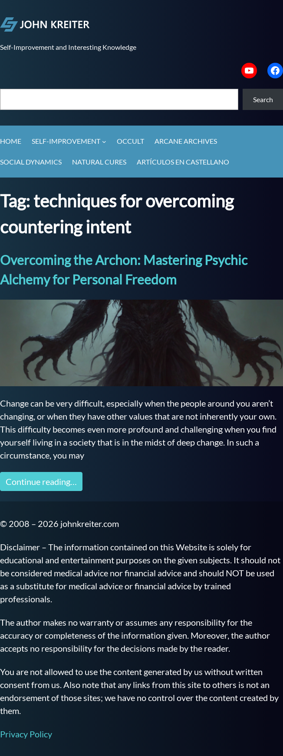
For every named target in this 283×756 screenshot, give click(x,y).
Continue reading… (41, 481)
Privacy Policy (26, 734)
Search (263, 99)
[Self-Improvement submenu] (104, 141)
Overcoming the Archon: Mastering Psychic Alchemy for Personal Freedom (123, 269)
